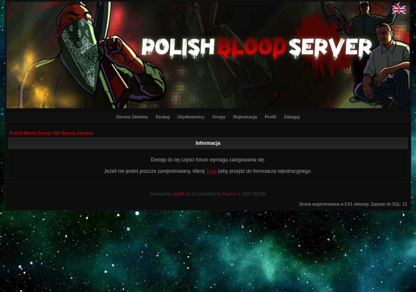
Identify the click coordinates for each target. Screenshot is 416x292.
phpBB (179, 194)
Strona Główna (132, 116)
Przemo (229, 194)
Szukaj (163, 116)
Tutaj (211, 171)
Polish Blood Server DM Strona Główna (51, 133)
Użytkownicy (191, 116)
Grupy (218, 116)
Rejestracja (245, 116)
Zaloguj (292, 116)
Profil (270, 116)
